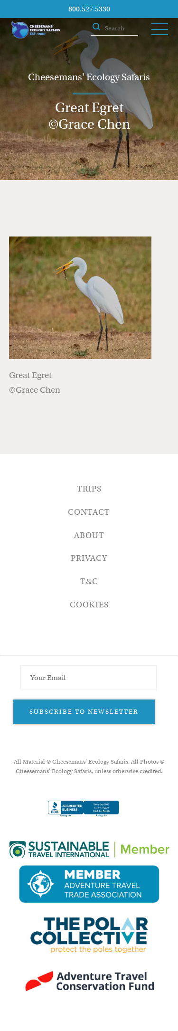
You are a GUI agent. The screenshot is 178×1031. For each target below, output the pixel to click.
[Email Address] (88, 677)
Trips (89, 489)
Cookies (89, 605)
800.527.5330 (89, 9)
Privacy (89, 558)
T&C (89, 581)
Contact (89, 512)
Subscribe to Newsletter (84, 712)
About (89, 535)
